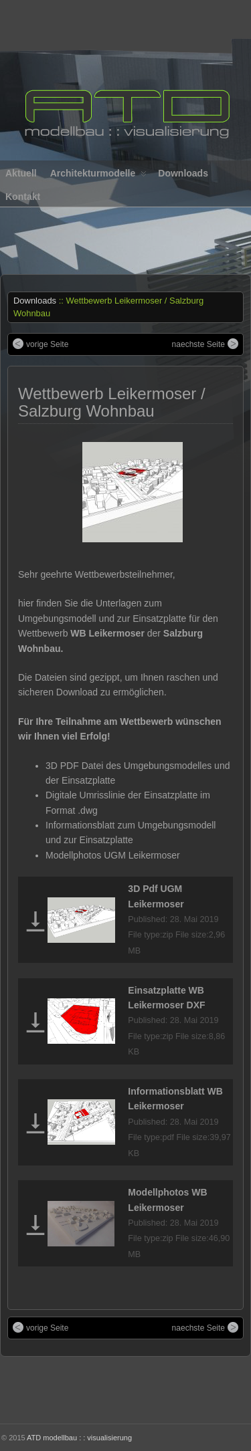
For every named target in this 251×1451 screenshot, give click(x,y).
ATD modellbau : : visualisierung (79, 1438)
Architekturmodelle (98, 176)
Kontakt (22, 196)
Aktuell (21, 173)
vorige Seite (47, 344)
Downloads (183, 173)
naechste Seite (198, 344)
